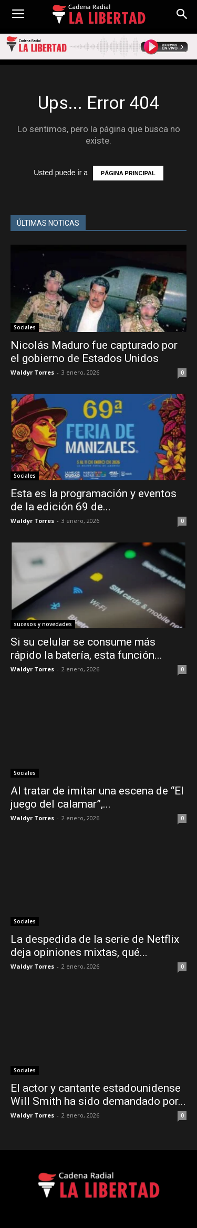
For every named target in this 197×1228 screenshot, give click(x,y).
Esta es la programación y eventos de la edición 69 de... (94, 500)
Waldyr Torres (32, 372)
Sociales (25, 327)
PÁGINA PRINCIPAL (128, 173)
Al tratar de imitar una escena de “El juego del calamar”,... (97, 797)
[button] (182, 14)
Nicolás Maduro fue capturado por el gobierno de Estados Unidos (94, 352)
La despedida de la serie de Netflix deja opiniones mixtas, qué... (95, 946)
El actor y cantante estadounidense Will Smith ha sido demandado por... (98, 1095)
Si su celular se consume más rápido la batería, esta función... (86, 648)
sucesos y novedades (43, 624)
